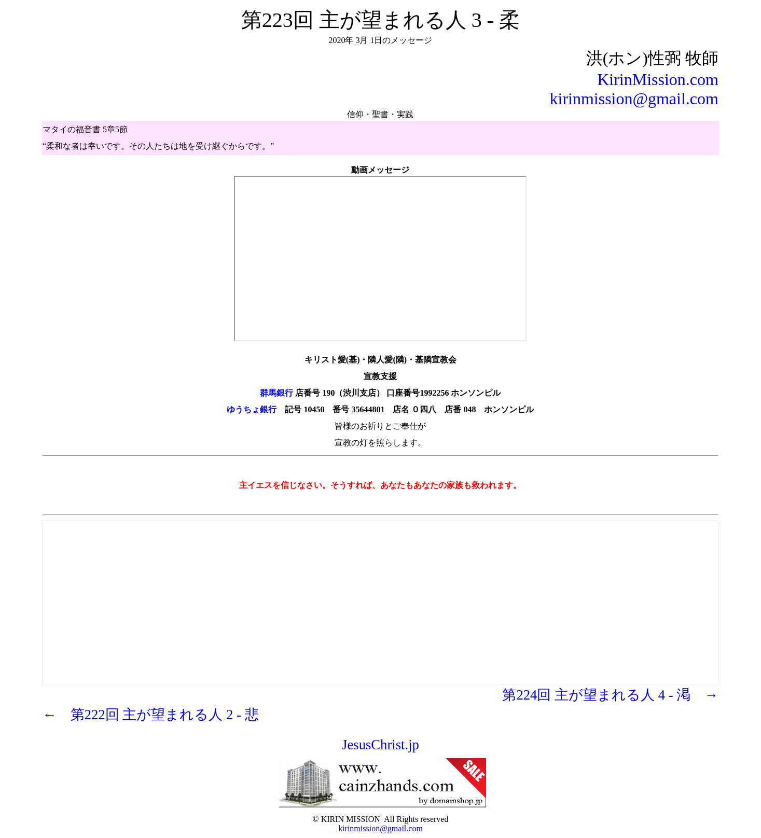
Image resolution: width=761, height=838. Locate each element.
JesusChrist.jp (380, 744)
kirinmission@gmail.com (633, 98)
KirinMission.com (657, 79)
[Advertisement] (380, 593)
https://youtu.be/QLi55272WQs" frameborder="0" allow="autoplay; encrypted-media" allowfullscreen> (380, 258)
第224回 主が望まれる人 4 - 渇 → (610, 695)
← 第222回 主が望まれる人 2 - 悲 (151, 714)
